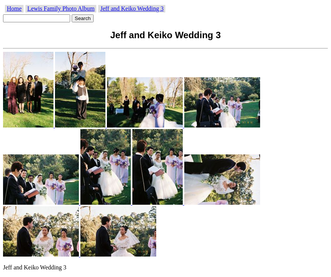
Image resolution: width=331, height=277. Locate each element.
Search (83, 18)
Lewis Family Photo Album (60, 8)
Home (14, 8)
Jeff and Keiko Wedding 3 (131, 8)
